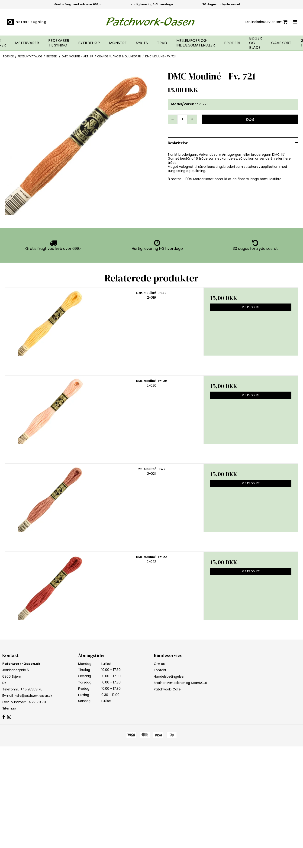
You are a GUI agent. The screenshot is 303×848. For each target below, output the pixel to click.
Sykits (142, 43)
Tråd (162, 43)
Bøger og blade (255, 43)
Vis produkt (251, 307)
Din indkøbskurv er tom (266, 22)
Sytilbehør (89, 43)
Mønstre (118, 43)
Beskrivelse (178, 142)
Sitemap (9, 708)
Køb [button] (250, 119)
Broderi (232, 43)
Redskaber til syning (58, 43)
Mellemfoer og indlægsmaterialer (195, 43)
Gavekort (281, 43)
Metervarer (27, 43)
